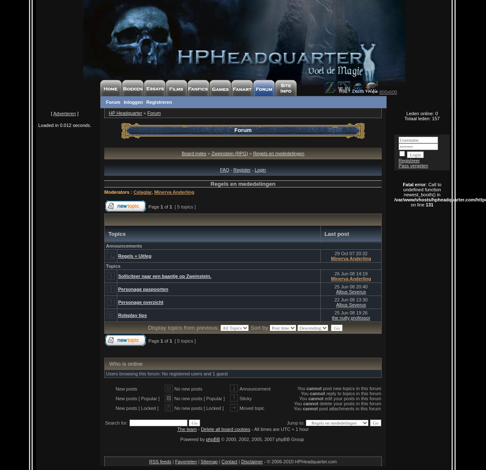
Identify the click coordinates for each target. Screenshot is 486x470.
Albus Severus (351, 291)
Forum (113, 102)
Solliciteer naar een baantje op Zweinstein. (164, 276)
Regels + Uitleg (134, 256)
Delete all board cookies (225, 429)
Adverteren (64, 113)
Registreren (159, 102)
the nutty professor (351, 317)
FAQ (224, 169)
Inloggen (133, 102)
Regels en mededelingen (278, 153)
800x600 (388, 92)
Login (260, 169)
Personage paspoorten (143, 289)
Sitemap (209, 461)
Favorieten (186, 461)
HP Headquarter (125, 113)
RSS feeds (160, 461)
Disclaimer (252, 461)
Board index (194, 153)
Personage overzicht (141, 302)
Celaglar (143, 192)
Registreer (409, 160)
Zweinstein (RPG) (229, 153)
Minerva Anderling (174, 192)
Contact (230, 461)
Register (242, 169)
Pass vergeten (413, 165)
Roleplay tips (132, 315)
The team (187, 429)
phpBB (213, 439)
